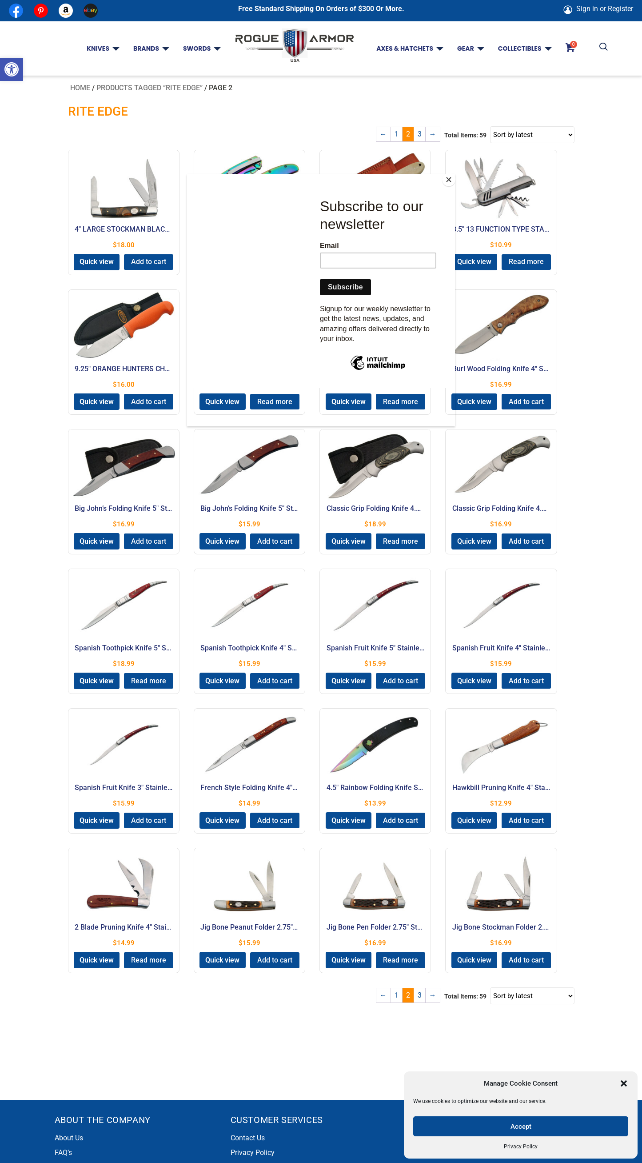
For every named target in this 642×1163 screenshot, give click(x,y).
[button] (11, 69)
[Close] (452, 176)
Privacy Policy (521, 1146)
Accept (520, 1127)
